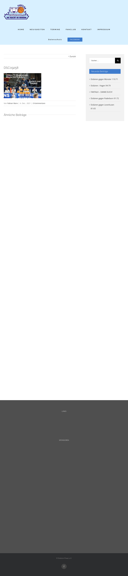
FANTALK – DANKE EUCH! (101, 92)
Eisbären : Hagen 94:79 (101, 85)
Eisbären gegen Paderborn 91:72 (105, 98)
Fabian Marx (12, 103)
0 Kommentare (39, 103)
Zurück (73, 56)
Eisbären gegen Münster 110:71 (104, 79)
